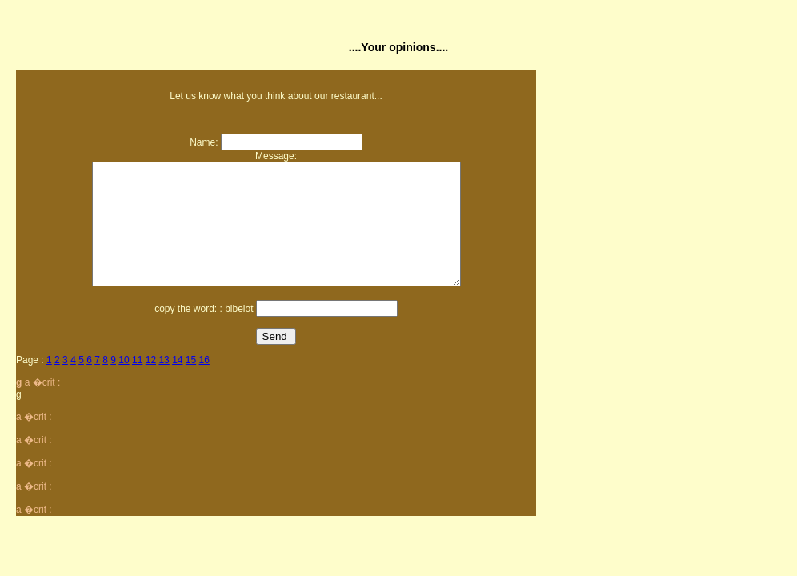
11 (137, 384)
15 (191, 384)
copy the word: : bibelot (203, 332)
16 (204, 384)
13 (163, 384)
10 (123, 384)
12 (151, 384)
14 (177, 384)
